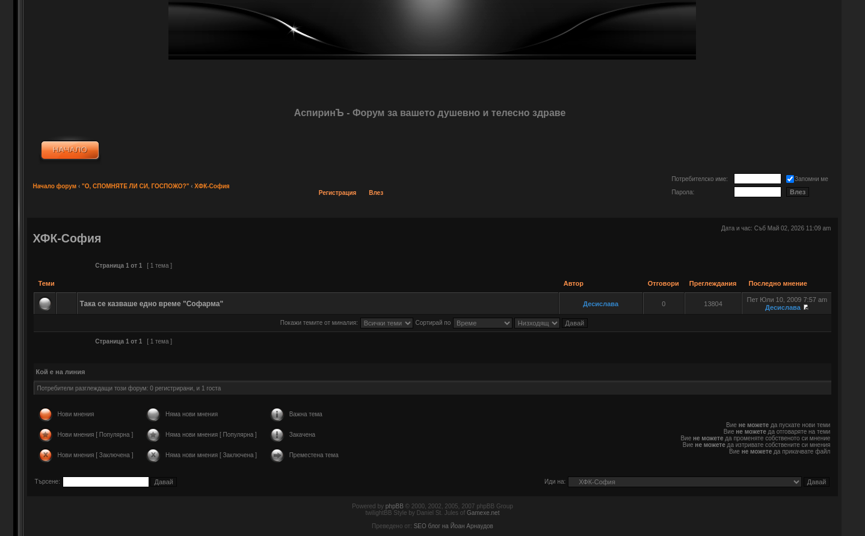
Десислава (600, 303)
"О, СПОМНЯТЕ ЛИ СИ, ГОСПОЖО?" (135, 186)
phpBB (395, 506)
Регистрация (338, 192)
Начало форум (55, 186)
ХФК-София (211, 186)
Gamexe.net (483, 513)
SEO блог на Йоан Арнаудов (453, 526)
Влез (376, 192)
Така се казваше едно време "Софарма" (152, 304)
